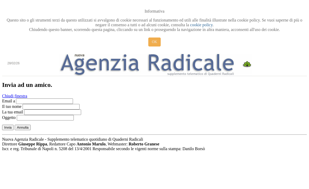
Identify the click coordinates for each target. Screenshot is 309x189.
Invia (8, 127)
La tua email (12, 112)
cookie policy (201, 25)
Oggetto (9, 117)
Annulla (22, 127)
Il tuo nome (12, 106)
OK (154, 42)
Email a (8, 101)
